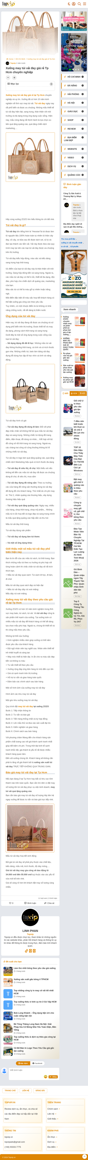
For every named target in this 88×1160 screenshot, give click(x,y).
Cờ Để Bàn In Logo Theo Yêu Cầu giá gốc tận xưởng (34, 1049)
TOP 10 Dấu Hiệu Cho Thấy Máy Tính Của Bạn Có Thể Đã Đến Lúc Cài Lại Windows (79, 459)
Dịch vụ (77, 474)
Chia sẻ (49, 903)
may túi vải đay (25, 706)
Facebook (37, 1063)
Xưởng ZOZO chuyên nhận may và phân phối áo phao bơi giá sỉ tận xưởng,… (67, 326)
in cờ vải (64, 246)
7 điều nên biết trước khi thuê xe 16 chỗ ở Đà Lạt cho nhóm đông (79, 430)
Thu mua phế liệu (68, 239)
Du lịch (77, 442)
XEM (74, 393)
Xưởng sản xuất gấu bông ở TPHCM (31, 979)
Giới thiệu (52, 1119)
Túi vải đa (11, 225)
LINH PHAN (30, 930)
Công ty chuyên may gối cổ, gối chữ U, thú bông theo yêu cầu (79, 511)
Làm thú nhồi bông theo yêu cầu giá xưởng (35, 968)
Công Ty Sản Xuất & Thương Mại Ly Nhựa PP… (72, 196)
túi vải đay (39, 548)
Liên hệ (51, 1114)
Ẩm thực (77, 596)
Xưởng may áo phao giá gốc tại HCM (68, 380)
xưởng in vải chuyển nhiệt (71, 243)
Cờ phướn (74, 246)
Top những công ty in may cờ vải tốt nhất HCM (34, 992)
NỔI (82, 393)
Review (74, 37)
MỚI (65, 393)
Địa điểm (52, 1147)
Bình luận (30, 903)
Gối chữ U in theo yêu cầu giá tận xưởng (74, 49)
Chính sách (53, 1109)
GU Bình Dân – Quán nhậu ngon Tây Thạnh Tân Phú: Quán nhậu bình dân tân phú (79, 581)
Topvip (11, 63)
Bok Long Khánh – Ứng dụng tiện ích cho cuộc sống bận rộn (34, 1014)
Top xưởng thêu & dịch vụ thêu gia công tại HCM (35, 1038)
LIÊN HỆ (25, 1091)
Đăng (53, 1077)
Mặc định (23, 1063)
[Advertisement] (30, 200)
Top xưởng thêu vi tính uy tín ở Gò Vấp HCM (35, 1002)
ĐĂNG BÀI (40, 1091)
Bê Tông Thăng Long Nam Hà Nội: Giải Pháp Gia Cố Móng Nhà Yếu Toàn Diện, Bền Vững (35, 1027)
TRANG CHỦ (10, 1091)
